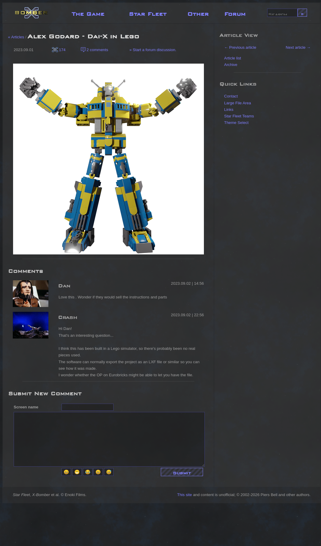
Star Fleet (147, 12)
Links (228, 109)
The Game (88, 12)
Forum (235, 12)
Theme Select (236, 122)
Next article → (298, 47)
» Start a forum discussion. (152, 50)
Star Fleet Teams (239, 116)
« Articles (16, 37)
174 (59, 50)
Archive (230, 64)
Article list (232, 58)
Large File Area (237, 103)
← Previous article (240, 47)
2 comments (94, 50)
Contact (231, 96)
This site (184, 494)
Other (198, 12)
